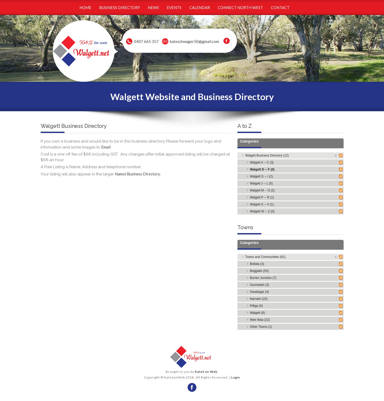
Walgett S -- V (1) (262, 204)
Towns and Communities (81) (265, 257)
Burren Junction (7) (263, 278)
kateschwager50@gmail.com (194, 41)
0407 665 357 (146, 41)
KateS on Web (206, 372)
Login (235, 377)
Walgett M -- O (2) (262, 190)
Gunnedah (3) (259, 285)
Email (106, 147)
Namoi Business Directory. (138, 174)
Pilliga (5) (256, 306)
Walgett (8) (257, 313)
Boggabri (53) (259, 271)
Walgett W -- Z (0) (262, 211)
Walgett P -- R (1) (262, 197)
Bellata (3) (257, 264)
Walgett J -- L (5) (261, 183)
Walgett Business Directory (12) (267, 155)
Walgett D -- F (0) (262, 169)
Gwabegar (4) (259, 292)
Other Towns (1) (261, 327)
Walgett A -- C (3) (262, 162)
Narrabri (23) (258, 299)
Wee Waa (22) (260, 320)
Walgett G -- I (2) (261, 176)
